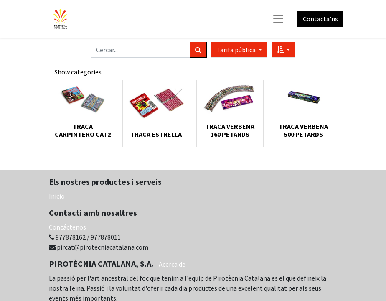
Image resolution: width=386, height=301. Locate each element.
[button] (283, 50)
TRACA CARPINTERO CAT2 (83, 130)
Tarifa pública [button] (236, 50)
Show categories (78, 72)
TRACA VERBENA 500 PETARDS (303, 130)
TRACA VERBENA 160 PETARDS (229, 130)
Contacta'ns (320, 19)
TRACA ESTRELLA (156, 134)
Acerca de (172, 264)
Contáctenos (67, 227)
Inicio (57, 196)
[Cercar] (198, 50)
